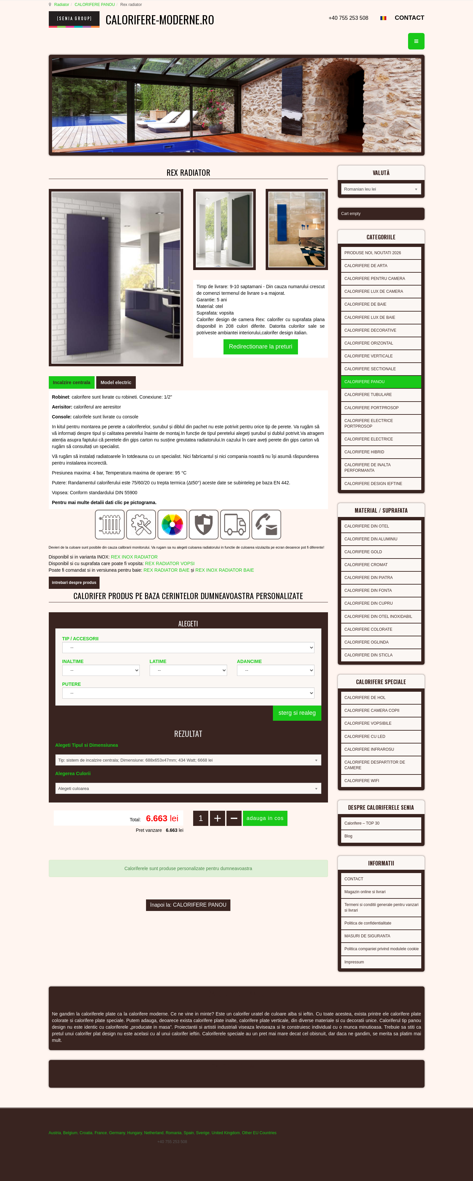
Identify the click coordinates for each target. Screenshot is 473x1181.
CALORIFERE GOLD (363, 552)
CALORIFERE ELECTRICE (368, 439)
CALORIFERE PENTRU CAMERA (374, 278)
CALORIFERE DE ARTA (365, 265)
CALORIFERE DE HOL (365, 697)
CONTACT (410, 17)
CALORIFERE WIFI (361, 780)
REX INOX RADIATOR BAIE (224, 570)
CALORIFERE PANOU (95, 4)
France (101, 1133)
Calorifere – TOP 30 (361, 823)
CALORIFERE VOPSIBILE (368, 723)
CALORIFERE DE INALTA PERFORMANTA (367, 468)
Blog (348, 836)
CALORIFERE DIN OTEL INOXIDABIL (378, 616)
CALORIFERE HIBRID (364, 452)
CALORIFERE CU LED (364, 736)
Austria (55, 1133)
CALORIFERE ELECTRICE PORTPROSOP (368, 423)
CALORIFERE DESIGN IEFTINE (373, 483)
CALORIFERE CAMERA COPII (371, 710)
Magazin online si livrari (365, 892)
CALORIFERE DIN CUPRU (368, 603)
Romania (174, 1133)
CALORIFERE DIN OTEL (366, 526)
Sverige (203, 1133)
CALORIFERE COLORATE (368, 629)
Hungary (134, 1133)
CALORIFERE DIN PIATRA (368, 577)
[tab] (72, 382)
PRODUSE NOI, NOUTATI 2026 (372, 253)
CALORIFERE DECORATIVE (370, 330)
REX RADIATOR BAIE (166, 570)
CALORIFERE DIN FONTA (368, 590)
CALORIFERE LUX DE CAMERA (373, 291)
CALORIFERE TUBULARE (368, 394)
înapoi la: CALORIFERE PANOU (188, 905)
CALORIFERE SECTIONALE (370, 369)
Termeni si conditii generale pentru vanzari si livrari (381, 907)
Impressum (354, 962)
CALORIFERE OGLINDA (366, 642)
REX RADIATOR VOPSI (169, 563)
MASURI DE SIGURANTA (367, 936)
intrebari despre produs (74, 582)
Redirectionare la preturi (260, 346)
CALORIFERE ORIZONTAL (368, 343)
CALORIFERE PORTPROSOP (371, 408)
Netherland (153, 1133)
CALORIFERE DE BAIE (365, 304)
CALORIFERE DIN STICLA (368, 655)
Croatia (86, 1133)
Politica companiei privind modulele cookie (381, 949)
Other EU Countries (259, 1133)
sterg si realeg (297, 713)
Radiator (61, 4)
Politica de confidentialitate (367, 923)
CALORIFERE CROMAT (366, 564)
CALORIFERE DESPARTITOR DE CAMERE (374, 765)
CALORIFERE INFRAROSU (369, 749)
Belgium (70, 1133)
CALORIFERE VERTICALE (368, 356)
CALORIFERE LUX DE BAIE (369, 317)
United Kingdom (226, 1133)
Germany (117, 1133)
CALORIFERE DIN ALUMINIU (371, 539)
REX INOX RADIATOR (134, 557)
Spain (189, 1133)
